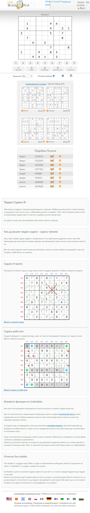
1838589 (39, 182)
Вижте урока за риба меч (15, 390)
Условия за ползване (23, 503)
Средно (50, 110)
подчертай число (67, 414)
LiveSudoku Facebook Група (27, 493)
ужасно (49, 141)
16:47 (41, 142)
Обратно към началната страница (58, 493)
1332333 (39, 160)
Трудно (24, 141)
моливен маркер (54, 425)
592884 (38, 173)
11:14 (41, 111)
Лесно (24, 110)
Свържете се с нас (68, 503)
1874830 (39, 186)
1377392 (39, 169)
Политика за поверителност (46, 503)
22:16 (66, 142)
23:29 (66, 111)
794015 (38, 178)
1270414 (39, 156)
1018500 (39, 165)
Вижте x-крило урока (14, 322)
